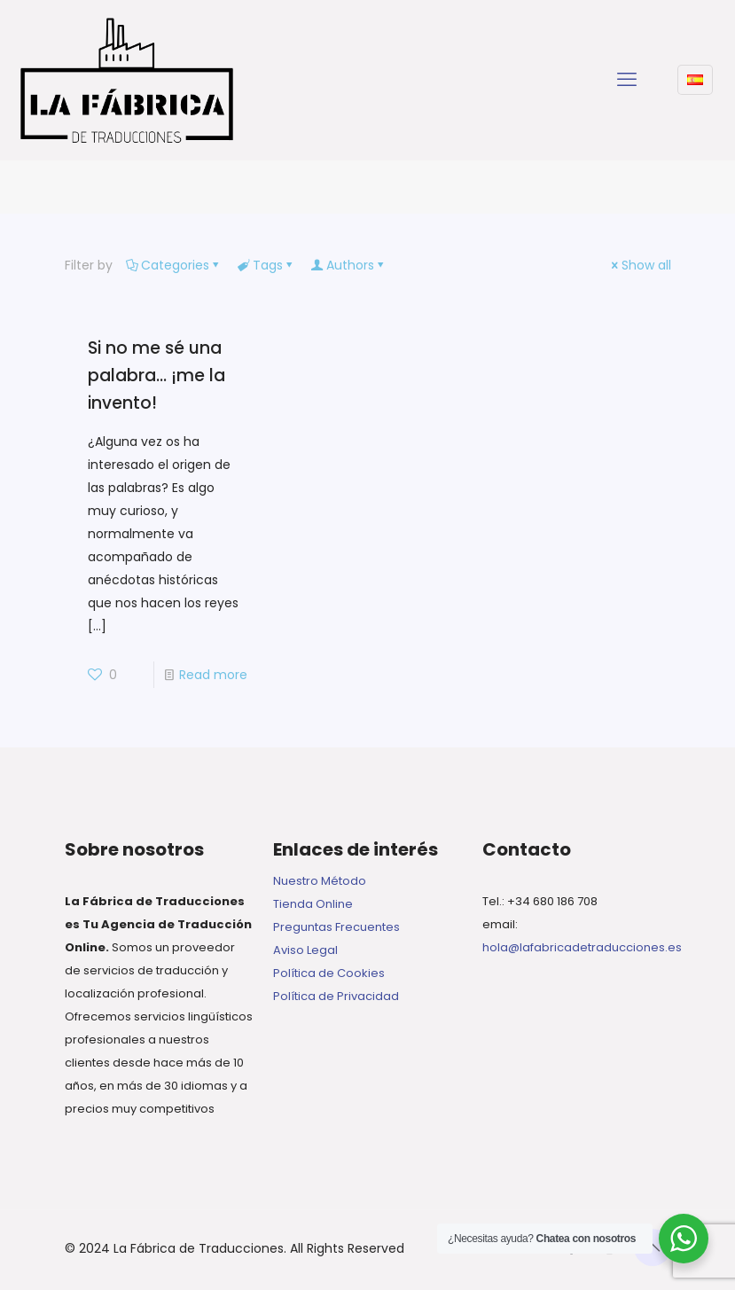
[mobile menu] (627, 80)
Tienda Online (313, 903)
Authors (349, 265)
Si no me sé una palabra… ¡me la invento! (156, 375)
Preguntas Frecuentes (336, 927)
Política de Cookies (329, 973)
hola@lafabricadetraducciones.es (582, 947)
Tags (266, 265)
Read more (213, 675)
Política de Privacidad (336, 996)
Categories (174, 265)
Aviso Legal (305, 950)
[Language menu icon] (695, 80)
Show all (640, 265)
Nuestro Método (319, 880)
